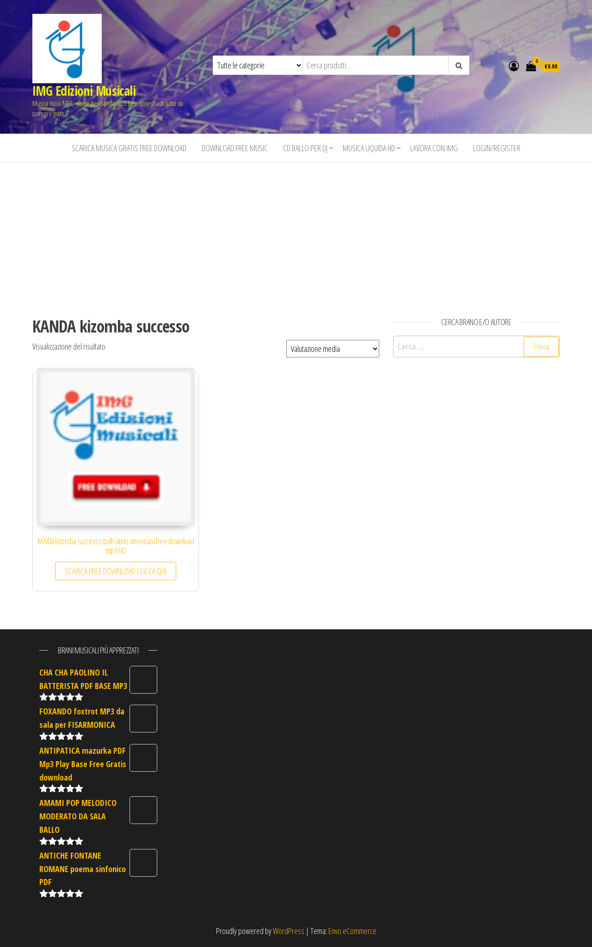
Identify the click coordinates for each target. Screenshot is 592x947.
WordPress (288, 930)
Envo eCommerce (352, 930)
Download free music (235, 148)
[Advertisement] (296, 231)
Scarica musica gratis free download (129, 148)
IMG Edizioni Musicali (84, 90)
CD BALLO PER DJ (305, 148)
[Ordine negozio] (332, 348)
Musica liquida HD (369, 148)
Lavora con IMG (434, 148)
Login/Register (496, 148)
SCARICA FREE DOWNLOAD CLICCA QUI (115, 571)
